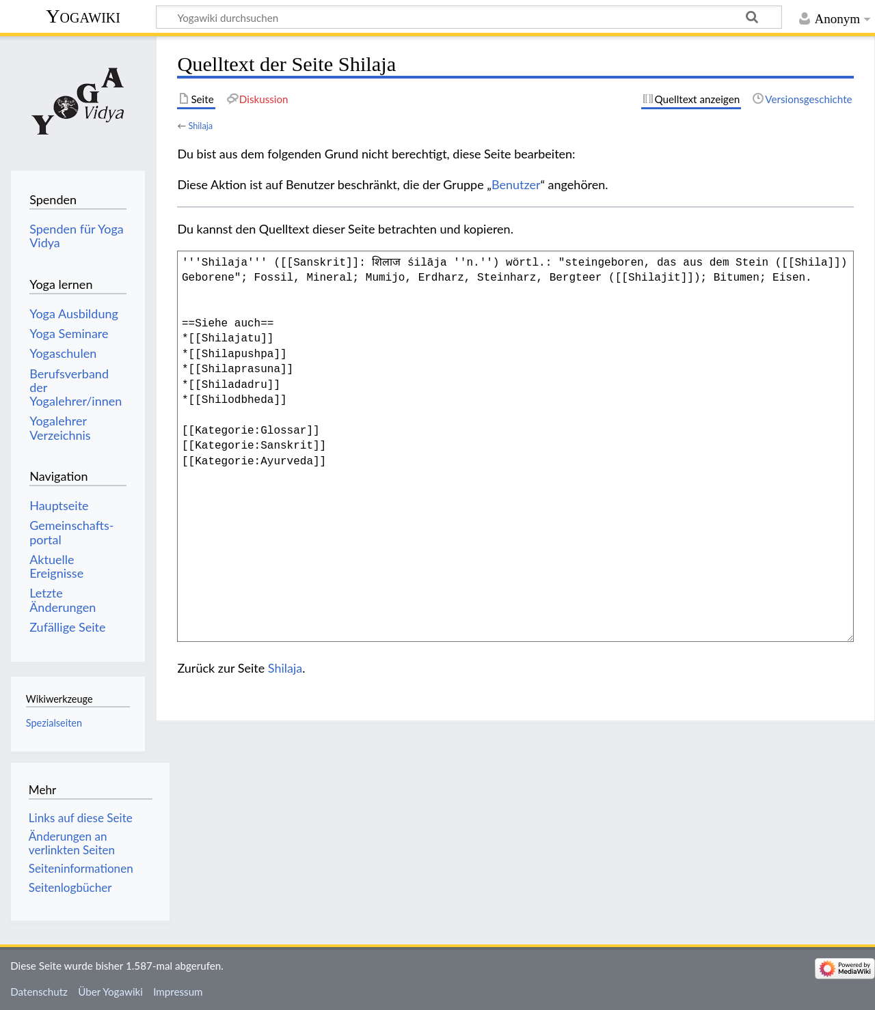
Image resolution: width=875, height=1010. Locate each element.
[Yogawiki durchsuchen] (469, 17)
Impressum (178, 991)
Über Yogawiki (110, 991)
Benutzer (516, 184)
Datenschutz (39, 991)
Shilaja (200, 125)
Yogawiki (83, 16)
